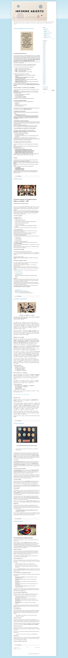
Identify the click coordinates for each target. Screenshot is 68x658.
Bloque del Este (32, 252)
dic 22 (43, 56)
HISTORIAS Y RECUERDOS (20, 299)
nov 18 (43, 65)
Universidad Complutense (23, 290)
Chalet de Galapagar (18, 289)
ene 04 (44, 54)
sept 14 (44, 75)
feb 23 (43, 46)
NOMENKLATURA (18, 178)
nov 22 (43, 64)
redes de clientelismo (18, 271)
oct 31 (43, 73)
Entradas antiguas (37, 647)
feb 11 (43, 50)
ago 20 (44, 83)
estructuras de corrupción (19, 272)
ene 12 (44, 51)
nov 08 (43, 69)
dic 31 (43, 55)
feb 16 (43, 48)
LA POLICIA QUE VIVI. (19, 423)
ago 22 (44, 82)
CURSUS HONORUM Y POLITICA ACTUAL (24, 28)
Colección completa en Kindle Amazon (21, 394)
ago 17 (44, 84)
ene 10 (44, 52)
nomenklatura (17, 206)
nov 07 (43, 70)
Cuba (16, 252)
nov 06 (43, 71)
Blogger (38, 653)
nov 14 (43, 66)
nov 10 (43, 68)
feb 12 (43, 49)
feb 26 (43, 45)
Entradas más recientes (17, 647)
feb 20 (43, 47)
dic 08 (43, 57)
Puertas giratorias (17, 292)
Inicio (27, 647)
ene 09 (44, 53)
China (14, 252)
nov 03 (43, 72)
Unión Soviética (37, 206)
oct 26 (43, 74)
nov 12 (43, 67)
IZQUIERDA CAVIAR (18, 521)
